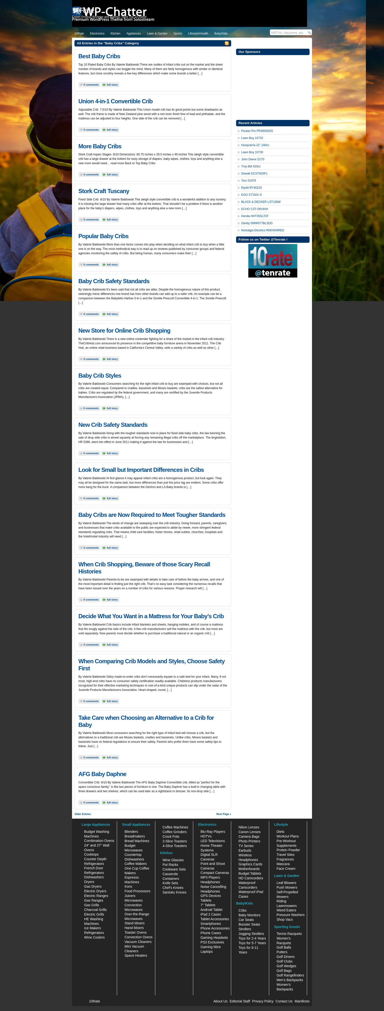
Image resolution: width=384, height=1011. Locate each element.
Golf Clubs (284, 961)
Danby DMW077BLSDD (257, 223)
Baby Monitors (249, 915)
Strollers (245, 929)
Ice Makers (92, 928)
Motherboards (249, 869)
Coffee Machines (175, 827)
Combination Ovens (99, 841)
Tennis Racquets (289, 934)
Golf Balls (283, 947)
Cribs (243, 910)
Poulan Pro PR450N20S (257, 131)
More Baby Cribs (99, 146)
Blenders (131, 832)
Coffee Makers (135, 864)
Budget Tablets (250, 873)
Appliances (133, 33)
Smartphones (211, 924)
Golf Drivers (285, 957)
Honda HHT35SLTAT (254, 216)
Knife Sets (170, 883)
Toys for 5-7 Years (252, 943)
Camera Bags (249, 836)
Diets (280, 832)
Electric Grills (94, 914)
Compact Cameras (215, 873)
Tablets (206, 900)
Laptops (207, 951)
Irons (128, 886)
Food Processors (137, 891)
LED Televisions (213, 841)
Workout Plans (287, 836)
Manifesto (302, 1001)
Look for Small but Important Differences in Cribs (141, 469)
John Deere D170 (252, 159)
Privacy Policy (263, 1001)
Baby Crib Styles (99, 375)
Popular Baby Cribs (103, 236)
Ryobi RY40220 (251, 187)
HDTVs (206, 836)
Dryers (89, 882)
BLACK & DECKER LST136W (261, 202)
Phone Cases (211, 933)
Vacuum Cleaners (137, 942)
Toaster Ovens (135, 932)
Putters (281, 952)
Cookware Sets (174, 869)
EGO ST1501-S (251, 195)
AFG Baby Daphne (102, 774)
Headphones (210, 882)
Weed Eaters (286, 910)
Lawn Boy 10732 (252, 138)
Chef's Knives (173, 888)
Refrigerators (94, 933)
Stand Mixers (134, 923)
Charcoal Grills (95, 910)
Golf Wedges (286, 966)
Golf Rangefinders (290, 975)
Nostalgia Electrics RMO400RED (262, 230)
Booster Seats (249, 924)
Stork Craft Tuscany (103, 191)
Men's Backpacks (289, 980)
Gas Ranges (93, 900)
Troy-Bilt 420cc (251, 166)
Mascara (283, 864)
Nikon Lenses (249, 827)
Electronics (97, 33)
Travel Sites (285, 855)
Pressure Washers (290, 915)
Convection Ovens (138, 937)
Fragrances (285, 859)
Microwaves (133, 900)
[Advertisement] (272, 86)
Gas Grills (91, 905)
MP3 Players (210, 877)
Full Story (112, 84)
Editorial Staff (240, 1001)
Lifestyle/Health (198, 33)
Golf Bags (283, 971)
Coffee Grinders (175, 832)
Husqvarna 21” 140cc (255, 145)
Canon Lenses (250, 832)
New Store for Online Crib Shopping (124, 330)
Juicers (129, 896)
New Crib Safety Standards (112, 424)
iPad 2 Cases (211, 914)
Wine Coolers (94, 937)
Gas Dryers (93, 886)
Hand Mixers (134, 928)
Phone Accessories (215, 928)
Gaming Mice (211, 947)
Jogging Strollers (251, 934)
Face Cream (285, 869)
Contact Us (284, 1001)
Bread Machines (136, 841)
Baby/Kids (221, 33)
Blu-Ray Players (213, 832)
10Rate (79, 33)
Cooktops (91, 854)
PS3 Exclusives (212, 942)
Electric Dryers (95, 891)
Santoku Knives (174, 892)
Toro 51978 (248, 180)
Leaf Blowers (286, 883)
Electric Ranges (96, 896)
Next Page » (223, 814)
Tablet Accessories (215, 919)
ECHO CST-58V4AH (254, 209)
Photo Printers (249, 841)
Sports (178, 33)
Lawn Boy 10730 (252, 152)
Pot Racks (170, 865)
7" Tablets (208, 905)
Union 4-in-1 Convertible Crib (115, 101)
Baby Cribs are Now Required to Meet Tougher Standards (151, 514)
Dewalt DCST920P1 (254, 173)
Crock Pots (171, 836)
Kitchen (115, 33)
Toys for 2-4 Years (252, 938)
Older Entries (82, 814)
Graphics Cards (250, 864)
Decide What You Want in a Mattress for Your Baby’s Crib (151, 616)
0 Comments (91, 84)
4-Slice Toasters (175, 846)
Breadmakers (134, 836)
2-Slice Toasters (175, 841)
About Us (220, 1001)
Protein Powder (288, 850)
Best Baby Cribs (99, 56)
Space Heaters (135, 955)
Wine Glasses (173, 860)
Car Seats (246, 920)
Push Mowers (286, 887)
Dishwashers (94, 877)
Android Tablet (211, 910)
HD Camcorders (251, 878)
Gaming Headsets (214, 938)
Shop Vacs (284, 919)
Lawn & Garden (157, 33)
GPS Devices (211, 896)
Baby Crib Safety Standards (113, 281)
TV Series (246, 846)
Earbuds (245, 850)
